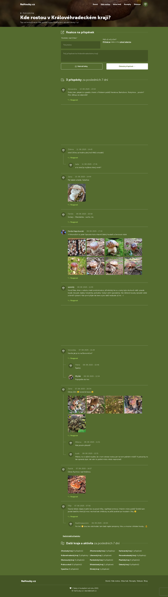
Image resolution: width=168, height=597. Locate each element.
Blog (145, 581)
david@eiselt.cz (90, 591)
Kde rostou (105, 4)
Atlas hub (117, 4)
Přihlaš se (106, 42)
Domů (95, 4)
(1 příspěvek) (130, 551)
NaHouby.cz (27, 4)
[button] (81, 66)
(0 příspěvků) (72, 551)
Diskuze (137, 4)
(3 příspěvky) (74, 555)
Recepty (127, 4)
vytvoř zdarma (125, 42)
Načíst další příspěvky (71, 536)
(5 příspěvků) (129, 560)
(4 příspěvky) (132, 555)
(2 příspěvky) (102, 551)
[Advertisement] (38, 66)
